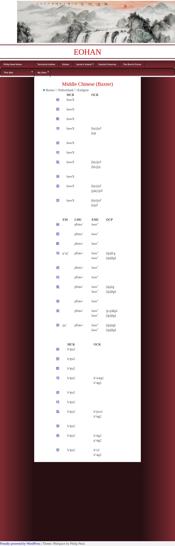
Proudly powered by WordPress (20, 543)
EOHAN (87, 52)
